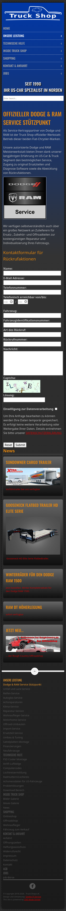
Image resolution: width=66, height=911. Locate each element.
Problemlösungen (13, 785)
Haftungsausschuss (14, 847)
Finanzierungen (12, 746)
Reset (8, 445)
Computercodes (12, 768)
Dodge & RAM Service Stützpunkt (22, 684)
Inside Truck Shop (33, 50)
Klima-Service (11, 706)
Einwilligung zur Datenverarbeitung (29, 409)
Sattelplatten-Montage (16, 741)
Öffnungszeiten (12, 842)
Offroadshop (10, 820)
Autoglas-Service (12, 697)
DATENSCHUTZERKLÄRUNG (44, 433)
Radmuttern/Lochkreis (16, 777)
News (6, 807)
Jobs (33, 73)
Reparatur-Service (13, 711)
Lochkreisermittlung (14, 772)
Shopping (33, 58)
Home (6, 28)
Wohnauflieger (11, 825)
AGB (5, 869)
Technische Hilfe (33, 43)
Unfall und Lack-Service (16, 689)
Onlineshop (10, 816)
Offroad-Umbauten (14, 724)
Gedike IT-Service (33, 896)
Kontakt (7, 864)
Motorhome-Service (14, 719)
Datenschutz (10, 860)
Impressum (9, 855)
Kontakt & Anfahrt (33, 65)
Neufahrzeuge (11, 750)
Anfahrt (7, 838)
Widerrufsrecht (12, 851)
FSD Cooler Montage (15, 759)
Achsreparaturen (13, 702)
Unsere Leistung (33, 36)
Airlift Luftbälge (12, 763)
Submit (20, 445)
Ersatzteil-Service (13, 733)
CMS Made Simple (32, 899)
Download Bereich (13, 790)
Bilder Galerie (11, 798)
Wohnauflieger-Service (16, 715)
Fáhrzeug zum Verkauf (16, 829)
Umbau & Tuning (13, 737)
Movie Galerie (11, 803)
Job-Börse (8, 877)
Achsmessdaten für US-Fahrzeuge (22, 781)
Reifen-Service (11, 693)
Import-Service (11, 728)
